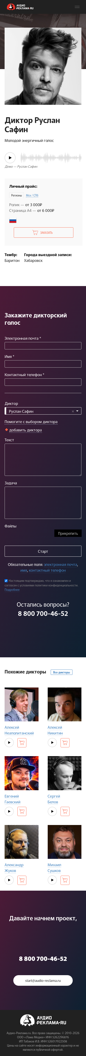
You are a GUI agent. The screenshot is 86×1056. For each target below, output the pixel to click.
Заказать (46, 232)
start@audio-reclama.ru (43, 980)
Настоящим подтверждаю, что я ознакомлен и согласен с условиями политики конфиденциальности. (41, 582)
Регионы (16, 195)
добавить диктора (25, 430)
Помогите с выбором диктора (31, 421)
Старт (43, 551)
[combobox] (43, 411)
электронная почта (60, 564)
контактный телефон (47, 570)
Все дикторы (61, 672)
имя (23, 570)
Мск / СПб (32, 195)
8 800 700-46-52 (43, 613)
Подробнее (12, 589)
